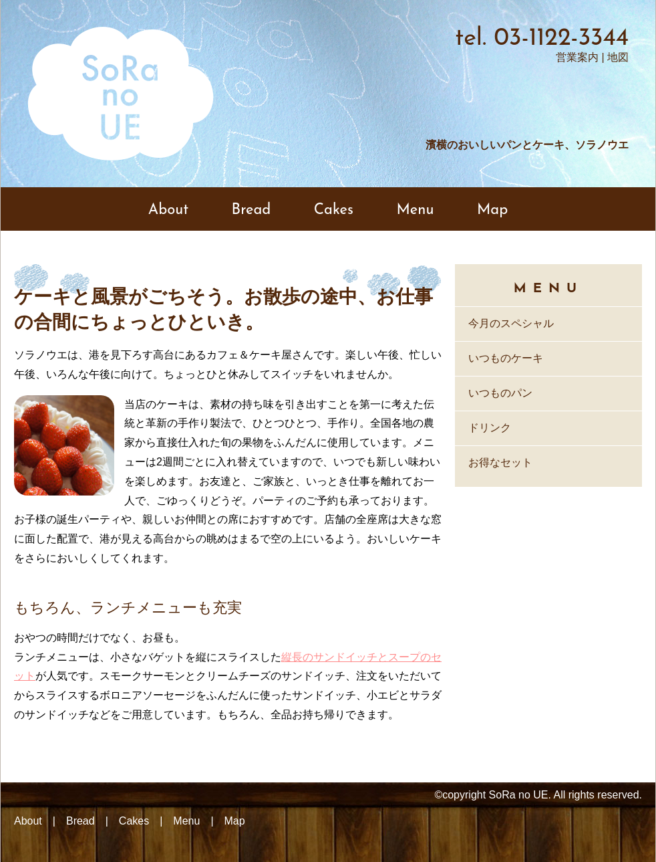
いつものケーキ (505, 358)
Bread (251, 210)
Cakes (333, 210)
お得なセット (500, 462)
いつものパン (500, 393)
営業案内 (577, 57)
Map (492, 210)
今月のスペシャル (511, 323)
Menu (415, 210)
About (168, 210)
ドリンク (489, 427)
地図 (618, 57)
